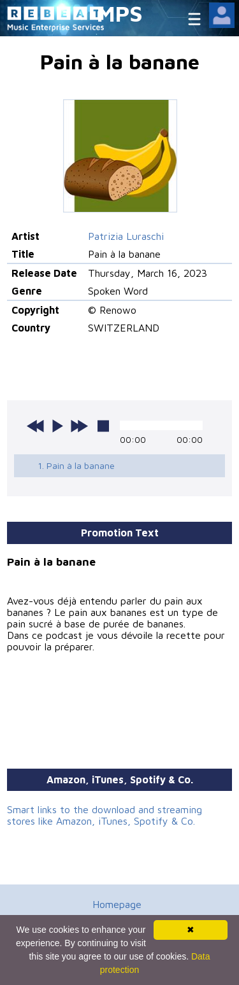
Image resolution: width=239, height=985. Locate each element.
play (57, 425)
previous (36, 426)
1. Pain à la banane (76, 465)
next (79, 426)
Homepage (116, 904)
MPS (120, 13)
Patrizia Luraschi (126, 236)
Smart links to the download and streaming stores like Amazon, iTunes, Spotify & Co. (104, 815)
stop (103, 426)
